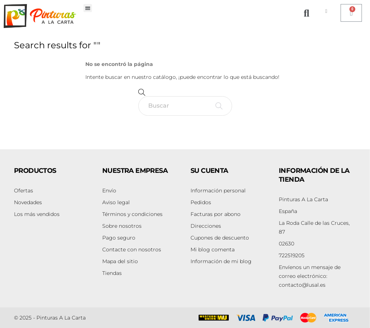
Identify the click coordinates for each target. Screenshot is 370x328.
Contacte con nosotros (131, 249)
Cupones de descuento (220, 237)
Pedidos (201, 202)
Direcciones (206, 226)
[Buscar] (185, 106)
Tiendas (112, 273)
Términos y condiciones (132, 214)
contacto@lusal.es (310, 276)
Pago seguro (118, 237)
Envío (109, 190)
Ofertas (23, 190)
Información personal (218, 190)
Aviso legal (116, 202)
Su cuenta (209, 171)
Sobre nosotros (122, 226)
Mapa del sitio (120, 261)
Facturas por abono (216, 214)
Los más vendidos (37, 214)
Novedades (28, 202)
